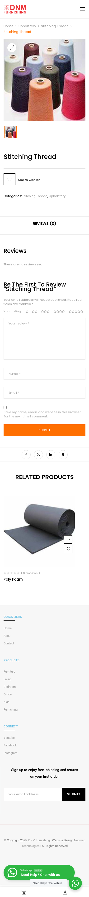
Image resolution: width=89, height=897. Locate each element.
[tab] (44, 225)
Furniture (9, 671)
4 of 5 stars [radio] (59, 311)
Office (8, 694)
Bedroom (10, 687)
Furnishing (11, 709)
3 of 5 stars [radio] (45, 311)
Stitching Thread (55, 26)
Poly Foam (13, 579)
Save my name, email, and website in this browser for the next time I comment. (42, 414)
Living (7, 679)
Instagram (10, 753)
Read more (68, 539)
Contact (9, 643)
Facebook (10, 745)
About (7, 636)
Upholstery (27, 26)
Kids (6, 702)
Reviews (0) (44, 223)
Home (9, 26)
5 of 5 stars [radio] (76, 311)
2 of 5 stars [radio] (35, 311)
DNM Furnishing (39, 840)
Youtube (9, 738)
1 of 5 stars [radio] (27, 311)
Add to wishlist (29, 180)
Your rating (12, 311)
